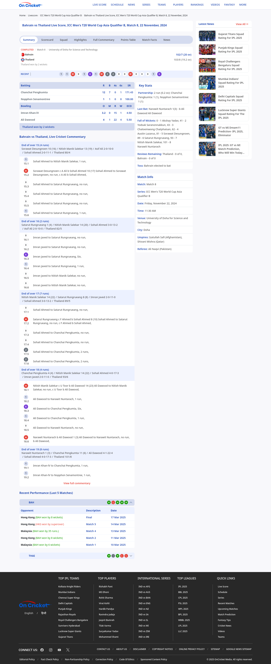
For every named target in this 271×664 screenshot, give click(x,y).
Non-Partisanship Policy (77, 659)
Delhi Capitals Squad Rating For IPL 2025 (231, 98)
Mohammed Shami (109, 636)
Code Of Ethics (126, 659)
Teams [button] (162, 4)
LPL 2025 (183, 625)
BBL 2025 (183, 592)
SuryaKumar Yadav (108, 631)
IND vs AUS (144, 592)
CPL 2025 (183, 597)
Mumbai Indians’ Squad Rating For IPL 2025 (231, 82)
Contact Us (103, 649)
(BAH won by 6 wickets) (40, 544)
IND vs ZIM (144, 631)
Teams (221, 636)
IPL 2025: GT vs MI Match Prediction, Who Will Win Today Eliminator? (230, 149)
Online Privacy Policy (192, 649)
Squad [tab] (63, 39)
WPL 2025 (183, 608)
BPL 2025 (183, 614)
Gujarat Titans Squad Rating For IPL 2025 (231, 35)
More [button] (242, 4)
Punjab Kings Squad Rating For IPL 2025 (230, 49)
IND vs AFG (144, 586)
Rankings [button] (197, 4)
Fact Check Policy (50, 659)
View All (242, 24)
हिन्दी (43, 613)
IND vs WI (144, 625)
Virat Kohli (104, 603)
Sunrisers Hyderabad (69, 625)
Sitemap (215, 649)
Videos (215, 4)
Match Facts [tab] (149, 39)
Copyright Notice (162, 649)
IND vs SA (144, 614)
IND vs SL (143, 620)
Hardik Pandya (106, 608)
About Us (121, 649)
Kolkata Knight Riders (69, 586)
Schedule (117, 4)
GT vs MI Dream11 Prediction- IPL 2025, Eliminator (230, 131)
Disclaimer (139, 649)
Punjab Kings (65, 608)
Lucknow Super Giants (69, 631)
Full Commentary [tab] (103, 39)
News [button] (131, 4)
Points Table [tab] (128, 39)
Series (221, 597)
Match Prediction (226, 614)
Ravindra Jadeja (107, 614)
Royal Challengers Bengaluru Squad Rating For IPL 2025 (230, 65)
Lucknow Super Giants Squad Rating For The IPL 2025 (232, 113)
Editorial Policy (27, 659)
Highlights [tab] (80, 39)
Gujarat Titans (65, 636)
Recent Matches (226, 603)
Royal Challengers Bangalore (73, 620)
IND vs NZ (144, 608)
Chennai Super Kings (69, 597)
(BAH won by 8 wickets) (42, 517)
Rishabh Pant (106, 586)
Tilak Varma (105, 625)
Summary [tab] (29, 39)
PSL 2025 (183, 603)
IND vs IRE (144, 636)
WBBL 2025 (184, 620)
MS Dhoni (104, 592)
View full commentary (76, 483)
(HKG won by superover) (42, 524)
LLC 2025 (183, 631)
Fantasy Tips (224, 620)
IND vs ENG (144, 603)
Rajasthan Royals (67, 614)
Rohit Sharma (106, 597)
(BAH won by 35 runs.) (40, 531)
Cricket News (225, 625)
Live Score (99, 4)
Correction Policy (104, 659)
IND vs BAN (145, 597)
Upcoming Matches (228, 608)
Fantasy (229, 4)
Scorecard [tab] (47, 39)
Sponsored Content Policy (153, 659)
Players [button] (178, 4)
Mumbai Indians (66, 592)
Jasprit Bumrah (106, 620)
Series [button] (146, 4)
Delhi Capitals (65, 603)
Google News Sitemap (239, 649)
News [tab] (166, 39)
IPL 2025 (182, 586)
